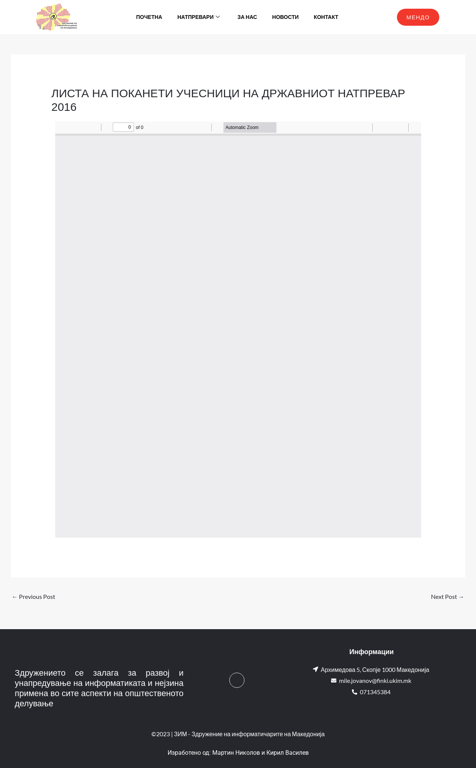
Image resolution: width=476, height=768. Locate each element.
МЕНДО (418, 17)
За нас (247, 17)
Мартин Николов (236, 752)
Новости (285, 17)
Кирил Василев (287, 752)
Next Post (447, 596)
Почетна (149, 17)
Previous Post (33, 596)
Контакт (326, 17)
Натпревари (198, 17)
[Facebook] (236, 680)
